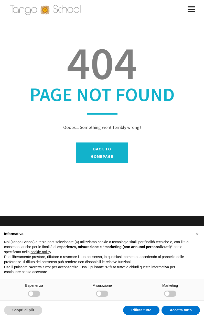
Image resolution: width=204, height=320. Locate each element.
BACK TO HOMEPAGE (102, 152)
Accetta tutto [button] (181, 310)
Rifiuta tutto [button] (141, 310)
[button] (197, 234)
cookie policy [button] (41, 252)
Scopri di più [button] (23, 310)
